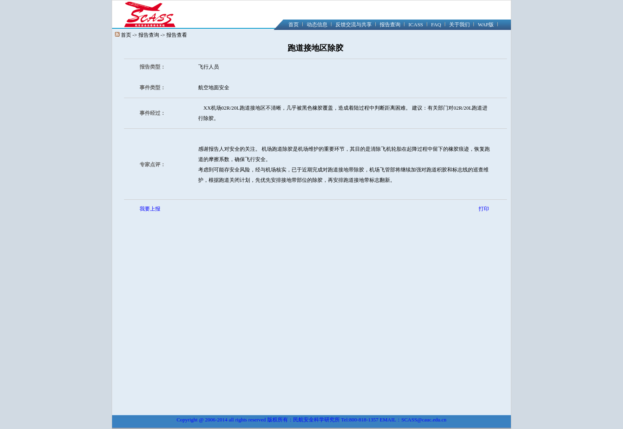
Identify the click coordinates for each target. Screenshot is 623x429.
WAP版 (486, 25)
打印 (484, 209)
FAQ (436, 25)
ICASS (415, 25)
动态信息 (317, 25)
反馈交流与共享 (353, 25)
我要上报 (150, 209)
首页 (293, 25)
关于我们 (459, 25)
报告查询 (390, 25)
